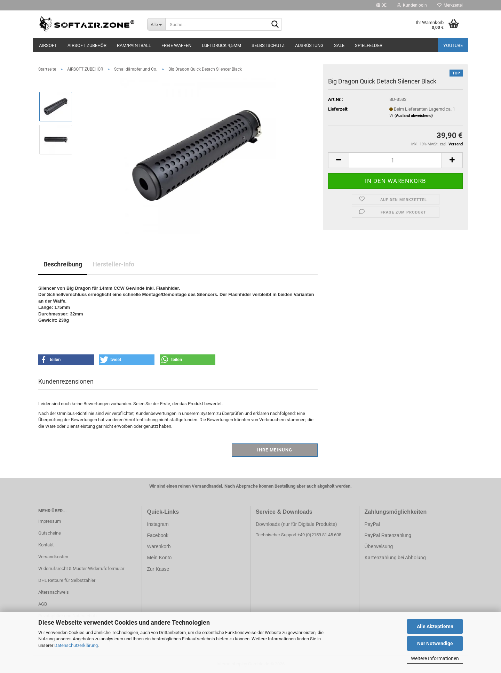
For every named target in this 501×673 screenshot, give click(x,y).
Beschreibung (62, 264)
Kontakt (46, 544)
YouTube (453, 45)
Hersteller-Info (113, 264)
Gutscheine (49, 533)
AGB (42, 604)
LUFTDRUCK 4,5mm (221, 45)
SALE (339, 45)
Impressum (49, 521)
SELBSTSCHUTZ (268, 45)
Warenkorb (159, 546)
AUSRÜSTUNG (309, 45)
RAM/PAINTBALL (134, 45)
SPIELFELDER (368, 45)
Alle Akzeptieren (435, 626)
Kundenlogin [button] (412, 5)
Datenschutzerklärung (76, 645)
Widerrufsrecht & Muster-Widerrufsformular (81, 568)
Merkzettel (450, 5)
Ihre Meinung (274, 449)
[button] (381, 5)
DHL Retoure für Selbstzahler (66, 580)
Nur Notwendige (435, 643)
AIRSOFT (48, 45)
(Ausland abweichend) (414, 115)
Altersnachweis (53, 592)
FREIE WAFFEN (176, 45)
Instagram (158, 524)
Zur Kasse (158, 569)
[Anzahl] (395, 160)
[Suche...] (156, 24)
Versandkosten (53, 556)
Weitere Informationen (435, 658)
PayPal (372, 524)
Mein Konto (159, 557)
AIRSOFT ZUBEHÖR (86, 45)
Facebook (157, 535)
